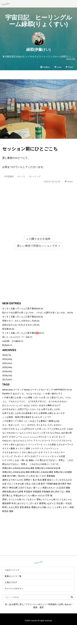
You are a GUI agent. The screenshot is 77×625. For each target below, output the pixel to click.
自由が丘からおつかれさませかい (18, 325)
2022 (4, 359)
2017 (4, 379)
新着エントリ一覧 (13, 576)
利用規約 (52, 604)
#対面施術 (9, 176)
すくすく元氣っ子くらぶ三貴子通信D (19, 308)
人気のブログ (11, 582)
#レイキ (21, 176)
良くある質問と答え (14, 604)
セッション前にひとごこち (30, 148)
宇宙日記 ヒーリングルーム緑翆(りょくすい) (38, 20)
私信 (4, 345)
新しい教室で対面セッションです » (38, 245)
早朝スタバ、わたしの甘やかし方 (18, 321)
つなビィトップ (12, 570)
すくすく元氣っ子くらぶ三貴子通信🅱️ (20, 333)
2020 (4, 367)
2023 (4, 355)
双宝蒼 (5, 329)
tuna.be (38, 562)
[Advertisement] (38, 215)
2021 (4, 363)
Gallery (45, 67)
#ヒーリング (35, 176)
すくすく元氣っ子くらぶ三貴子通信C (19, 316)
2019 (4, 371)
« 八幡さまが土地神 (38, 238)
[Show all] (70, 59)
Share (69, 67)
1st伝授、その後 (10, 341)
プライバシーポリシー (35, 604)
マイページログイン (14, 588)
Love (57, 67)
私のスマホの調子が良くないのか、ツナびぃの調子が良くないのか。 (34, 312)
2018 (4, 375)
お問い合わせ (64, 604)
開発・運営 (38, 607)
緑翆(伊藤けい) (38, 49)
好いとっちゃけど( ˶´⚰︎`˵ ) (14, 337)
